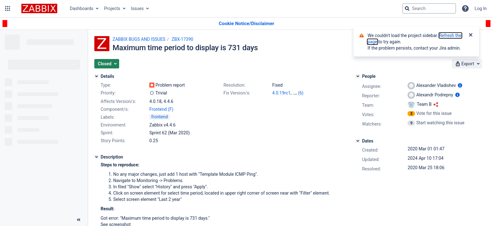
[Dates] (358, 141)
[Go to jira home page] (39, 8)
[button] (7, 8)
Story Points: (113, 140)
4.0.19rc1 (281, 92)
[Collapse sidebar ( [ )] (79, 219)
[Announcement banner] (246, 24)
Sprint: (107, 132)
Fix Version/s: (237, 92)
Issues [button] (137, 8)
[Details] (96, 76)
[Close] (471, 35)
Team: (368, 105)
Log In (481, 8)
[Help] (465, 8)
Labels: (107, 117)
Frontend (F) (161, 109)
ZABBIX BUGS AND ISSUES (139, 39)
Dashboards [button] (81, 8)
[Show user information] (460, 85)
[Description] (96, 157)
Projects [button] (112, 8)
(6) (301, 92)
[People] (358, 76)
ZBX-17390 (182, 39)
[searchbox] (429, 8)
